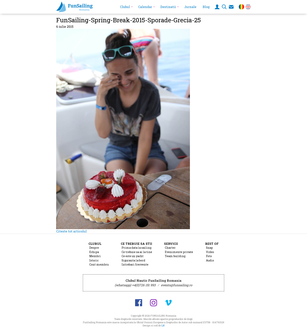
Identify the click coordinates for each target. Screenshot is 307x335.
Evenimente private (179, 252)
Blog (206, 7)
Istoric (93, 260)
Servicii (171, 244)
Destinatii (168, 7)
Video (210, 252)
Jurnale (190, 7)
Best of (212, 244)
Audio (210, 260)
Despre (94, 247)
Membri (95, 256)
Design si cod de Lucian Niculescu (291, 328)
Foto (209, 256)
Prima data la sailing (136, 247)
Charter (170, 247)
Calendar (145, 7)
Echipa (94, 252)
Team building (175, 256)
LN (162, 325)
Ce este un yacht (133, 256)
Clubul (125, 7)
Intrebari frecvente (135, 264)
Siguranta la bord (133, 260)
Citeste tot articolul (71, 231)
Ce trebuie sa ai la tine (137, 252)
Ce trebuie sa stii (136, 244)
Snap (209, 247)
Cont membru (99, 264)
